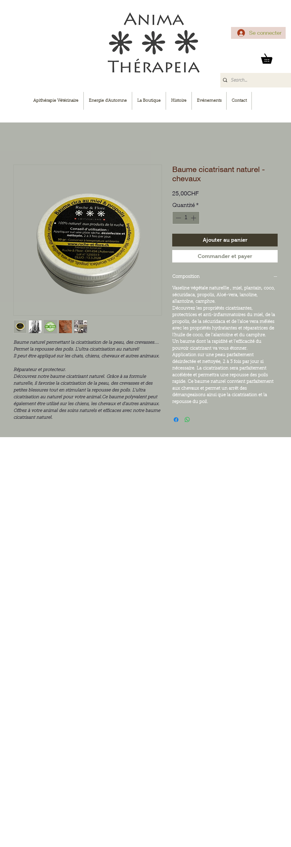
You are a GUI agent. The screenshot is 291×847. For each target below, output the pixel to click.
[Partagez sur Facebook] (176, 419)
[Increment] (194, 218)
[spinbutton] (185, 218)
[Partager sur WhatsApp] (187, 419)
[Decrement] (177, 218)
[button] (271, 57)
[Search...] (255, 80)
